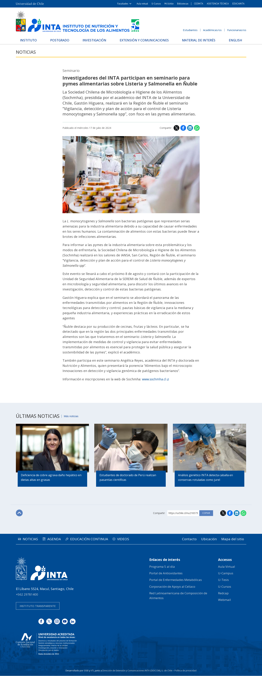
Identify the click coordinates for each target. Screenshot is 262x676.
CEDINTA (198, 3)
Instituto (30, 40)
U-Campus (225, 573)
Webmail (224, 600)
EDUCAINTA (238, 3)
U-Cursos (156, 3)
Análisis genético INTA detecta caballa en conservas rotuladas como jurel (205, 478)
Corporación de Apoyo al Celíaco (172, 587)
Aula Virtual (226, 567)
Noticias (27, 52)
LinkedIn (190, 128)
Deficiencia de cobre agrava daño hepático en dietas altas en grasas (51, 478)
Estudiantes (190, 30)
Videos (132, 539)
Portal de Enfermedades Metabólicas (175, 580)
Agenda (58, 539)
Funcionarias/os (236, 30)
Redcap (223, 593)
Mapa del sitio (232, 539)
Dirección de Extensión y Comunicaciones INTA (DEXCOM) (131, 670)
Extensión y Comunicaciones (143, 40)
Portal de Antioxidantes (166, 573)
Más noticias (72, 416)
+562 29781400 (27, 595)
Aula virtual (142, 3)
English (234, 40)
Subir (19, 513)
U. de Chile (166, 670)
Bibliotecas (182, 3)
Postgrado (60, 40)
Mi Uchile (169, 3)
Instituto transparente (38, 606)
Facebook (183, 128)
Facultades (122, 3)
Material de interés (198, 40)
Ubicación (207, 539)
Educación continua (95, 539)
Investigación (93, 40)
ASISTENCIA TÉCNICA (218, 3)
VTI (92, 670)
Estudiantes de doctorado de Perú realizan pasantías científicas (128, 478)
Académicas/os (212, 30)
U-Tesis (223, 580)
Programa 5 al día (162, 567)
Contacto (185, 539)
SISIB (86, 670)
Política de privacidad (185, 670)
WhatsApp (197, 128)
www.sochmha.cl (154, 379)
